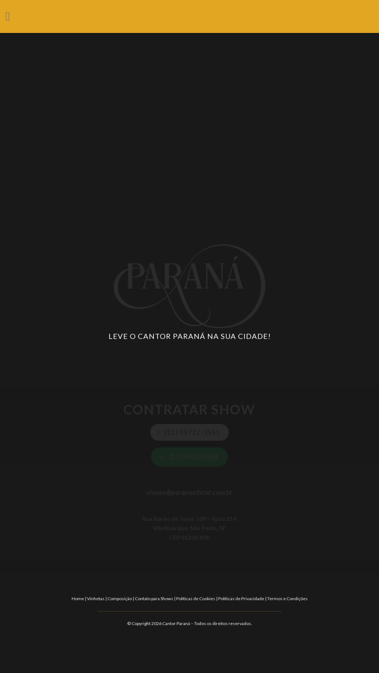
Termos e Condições (287, 598)
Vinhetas (96, 598)
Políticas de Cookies (195, 598)
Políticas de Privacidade (241, 598)
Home (78, 598)
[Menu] (11, 16)
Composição (119, 598)
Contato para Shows (154, 598)
